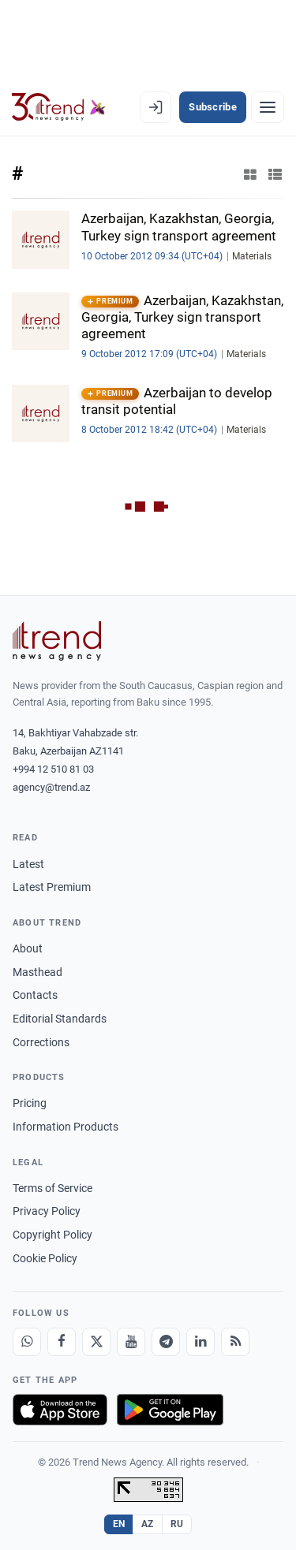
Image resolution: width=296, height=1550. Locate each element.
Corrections (41, 1042)
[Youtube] (131, 1342)
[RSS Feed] (235, 1342)
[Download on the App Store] (60, 1409)
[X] (96, 1342)
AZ (147, 1524)
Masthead (37, 972)
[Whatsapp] (27, 1342)
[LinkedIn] (200, 1342)
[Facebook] (61, 1342)
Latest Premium (52, 887)
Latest (28, 864)
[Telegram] (166, 1342)
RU (177, 1524)
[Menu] (267, 107)
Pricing (30, 1103)
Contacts (35, 995)
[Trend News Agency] (57, 641)
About (28, 948)
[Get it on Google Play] (170, 1409)
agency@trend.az (51, 787)
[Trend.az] (59, 107)
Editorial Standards (60, 1018)
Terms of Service (52, 1188)
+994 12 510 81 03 (53, 769)
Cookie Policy (45, 1258)
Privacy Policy (47, 1211)
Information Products (65, 1126)
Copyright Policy (52, 1234)
